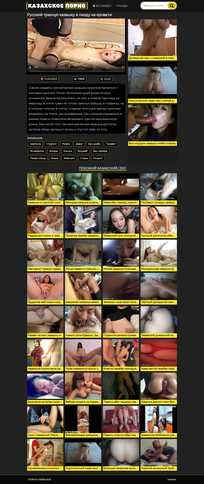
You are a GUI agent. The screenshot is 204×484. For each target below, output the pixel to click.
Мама (54, 158)
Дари (79, 143)
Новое (66, 143)
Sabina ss (35, 143)
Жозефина (37, 151)
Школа (67, 151)
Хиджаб (82, 151)
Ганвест (111, 143)
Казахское (57, 5)
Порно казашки (39, 479)
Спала (84, 158)
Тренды (122, 5)
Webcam (69, 158)
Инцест (98, 158)
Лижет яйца (38, 158)
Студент (51, 143)
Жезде (53, 151)
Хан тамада (100, 151)
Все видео (102, 5)
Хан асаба (94, 143)
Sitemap (171, 479)
